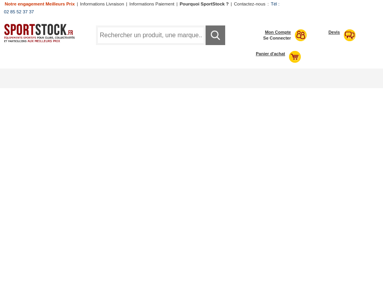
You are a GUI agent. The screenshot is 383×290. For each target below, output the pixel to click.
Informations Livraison (102, 4)
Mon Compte (278, 32)
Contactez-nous (250, 4)
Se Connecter (277, 38)
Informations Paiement (151, 4)
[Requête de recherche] (151, 35)
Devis (334, 32)
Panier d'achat (270, 53)
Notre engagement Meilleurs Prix (40, 4)
